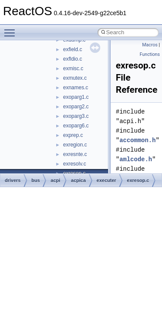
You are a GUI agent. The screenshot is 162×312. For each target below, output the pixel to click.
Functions (150, 54)
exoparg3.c (76, 116)
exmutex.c (75, 78)
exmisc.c (73, 68)
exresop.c (138, 180)
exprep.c (73, 135)
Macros (150, 45)
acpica (78, 180)
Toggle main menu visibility (11, 29)
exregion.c (75, 145)
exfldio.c (72, 59)
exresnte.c (75, 154)
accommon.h (137, 140)
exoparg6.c (76, 126)
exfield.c (72, 49)
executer (106, 180)
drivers (13, 180)
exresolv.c (74, 164)
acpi (55, 180)
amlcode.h (135, 159)
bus (36, 180)
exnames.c (75, 87)
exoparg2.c (76, 107)
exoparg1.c (76, 97)
